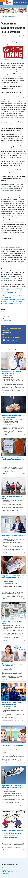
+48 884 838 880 (18, 2)
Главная (2, 16)
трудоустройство (12, 316)
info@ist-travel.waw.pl (6, 873)
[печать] (20, 36)
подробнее (4, 392)
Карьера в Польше (7, 16)
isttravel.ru (4, 876)
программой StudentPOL (7, 278)
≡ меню (2, 1)
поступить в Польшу (6, 320)
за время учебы (8, 188)
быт (2, 316)
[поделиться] (16, 36)
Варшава (3, 312)
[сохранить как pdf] (24, 36)
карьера (5, 316)
